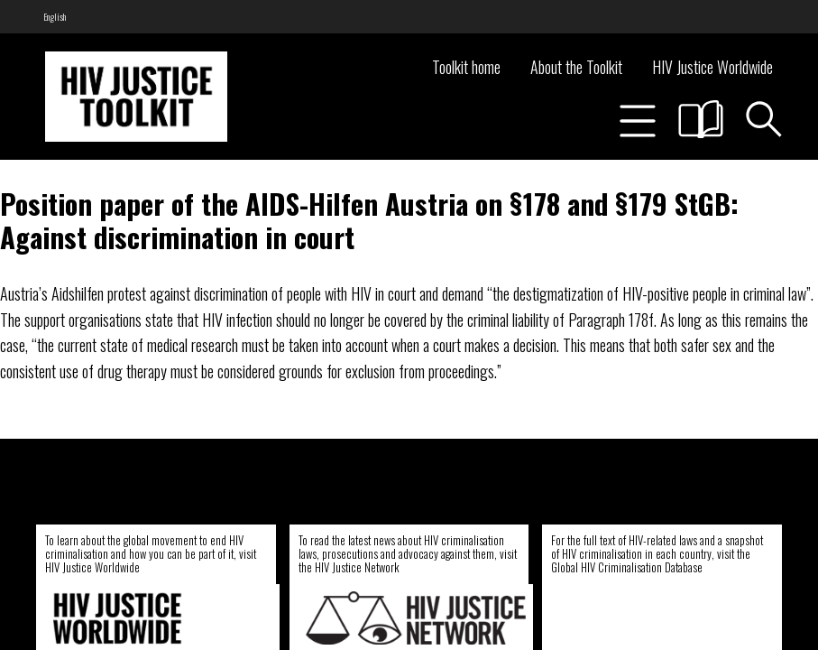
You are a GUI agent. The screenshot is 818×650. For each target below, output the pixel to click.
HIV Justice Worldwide (712, 67)
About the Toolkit (576, 67)
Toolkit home (466, 67)
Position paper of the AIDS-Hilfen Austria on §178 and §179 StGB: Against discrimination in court (369, 219)
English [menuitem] (54, 16)
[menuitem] (54, 16)
